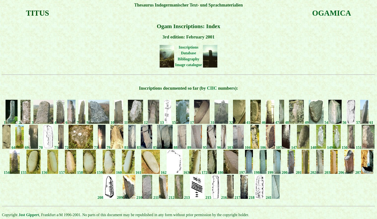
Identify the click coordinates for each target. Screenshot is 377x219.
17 (200, 122)
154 (12, 172)
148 (318, 147)
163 (192, 172)
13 (165, 122)
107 (283, 147)
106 (267, 147)
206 (346, 172)
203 (331, 172)
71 (59, 147)
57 (362, 122)
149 (334, 147)
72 (79, 147)
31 (219, 122)
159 (106, 172)
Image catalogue (188, 65)
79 (115, 147)
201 (302, 172)
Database (188, 53)
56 (349, 122)
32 (237, 122)
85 (163, 147)
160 (125, 172)
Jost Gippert (29, 215)
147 (300, 147)
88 (180, 147)
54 (333, 122)
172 (209, 172)
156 (50, 172)
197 (246, 172)
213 (194, 197)
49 (314, 122)
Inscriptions (188, 47)
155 (31, 172)
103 (235, 147)
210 (144, 197)
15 (180, 122)
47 (279, 122)
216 (227, 197)
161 (148, 172)
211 (160, 197)
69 (31, 147)
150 (348, 147)
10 (116, 122)
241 (273, 197)
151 (365, 147)
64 (18, 147)
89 (194, 147)
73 (100, 147)
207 (364, 172)
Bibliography (188, 59)
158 (86, 172)
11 (133, 122)
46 (268, 122)
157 (67, 172)
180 (228, 172)
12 (151, 122)
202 (317, 172)
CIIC (212, 88)
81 (130, 147)
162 (171, 172)
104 (252, 147)
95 (209, 147)
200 (288, 172)
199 (274, 172)
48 (294, 122)
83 (144, 147)
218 (257, 197)
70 (46, 147)
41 (253, 122)
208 (106, 197)
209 (126, 197)
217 (241, 197)
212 (176, 197)
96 (221, 147)
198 (260, 172)
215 (213, 197)
